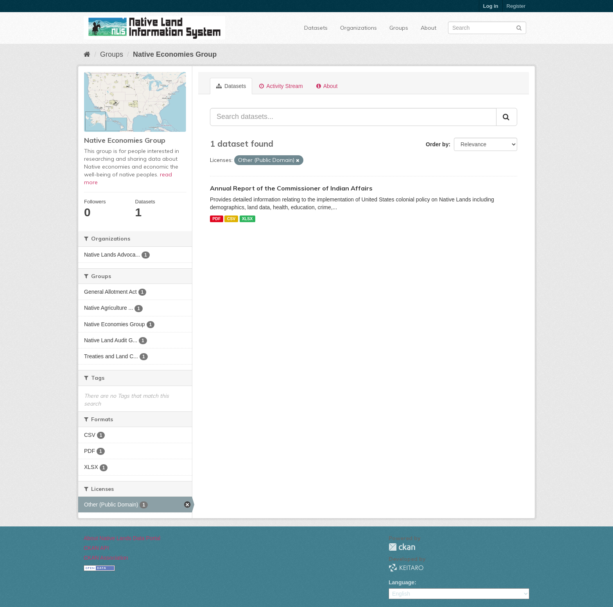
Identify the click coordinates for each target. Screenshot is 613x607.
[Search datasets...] (353, 117)
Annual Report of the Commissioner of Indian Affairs (291, 188)
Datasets (316, 27)
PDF (216, 218)
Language (401, 582)
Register (516, 6)
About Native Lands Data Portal (122, 538)
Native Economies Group (175, 54)
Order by (437, 144)
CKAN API (96, 548)
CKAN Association (106, 558)
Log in (490, 6)
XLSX (247, 218)
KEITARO (406, 568)
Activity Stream (281, 86)
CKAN (402, 547)
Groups (398, 27)
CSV (231, 218)
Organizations (358, 27)
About (428, 27)
